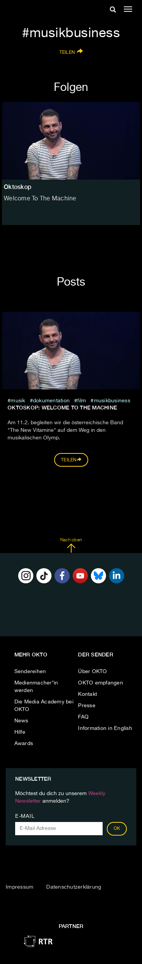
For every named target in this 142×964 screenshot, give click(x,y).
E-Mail (24, 816)
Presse (86, 705)
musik (18, 400)
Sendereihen (30, 671)
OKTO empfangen (100, 683)
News (21, 720)
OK (117, 829)
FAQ (83, 717)
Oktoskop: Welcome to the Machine (62, 408)
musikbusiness (112, 400)
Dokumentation (51, 400)
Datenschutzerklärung (73, 887)
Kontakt (87, 694)
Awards (23, 743)
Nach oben (71, 545)
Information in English (105, 728)
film (81, 400)
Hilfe (19, 732)
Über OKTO (92, 671)
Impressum (19, 887)
